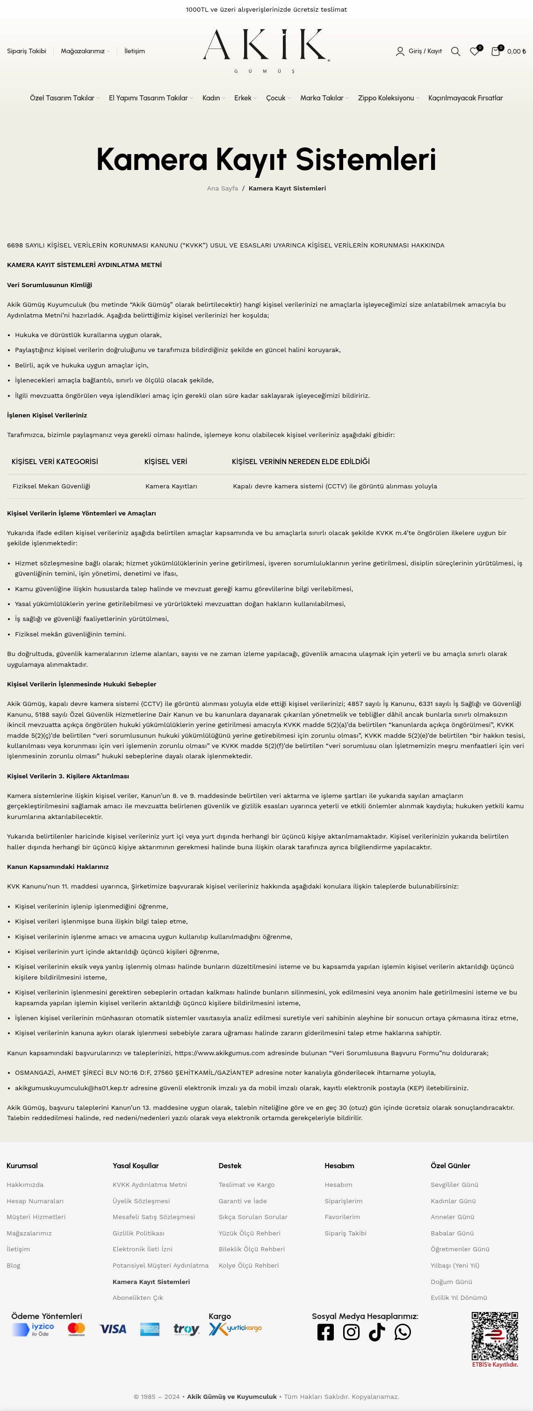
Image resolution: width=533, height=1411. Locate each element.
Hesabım (339, 1184)
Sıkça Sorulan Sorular (253, 1217)
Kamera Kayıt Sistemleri (151, 1281)
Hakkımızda (25, 1184)
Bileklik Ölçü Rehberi (252, 1249)
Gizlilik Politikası (139, 1233)
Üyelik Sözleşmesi (141, 1201)
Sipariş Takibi (346, 1233)
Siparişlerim (344, 1201)
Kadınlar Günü (453, 1201)
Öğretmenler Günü (460, 1249)
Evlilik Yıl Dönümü (459, 1297)
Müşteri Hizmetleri (36, 1217)
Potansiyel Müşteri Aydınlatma (161, 1265)
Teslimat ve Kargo (247, 1184)
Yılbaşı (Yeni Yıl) (455, 1265)
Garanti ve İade (243, 1201)
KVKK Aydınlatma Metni (150, 1184)
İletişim (18, 1249)
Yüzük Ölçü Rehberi (250, 1233)
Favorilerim (342, 1217)
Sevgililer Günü (454, 1184)
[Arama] (456, 51)
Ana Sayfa (222, 188)
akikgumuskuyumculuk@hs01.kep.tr (71, 1088)
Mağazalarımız (29, 1233)
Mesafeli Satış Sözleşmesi (154, 1217)
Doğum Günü (451, 1281)
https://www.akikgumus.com (220, 1053)
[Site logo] (266, 51)
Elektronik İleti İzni (143, 1249)
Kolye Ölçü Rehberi (249, 1265)
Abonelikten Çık (138, 1297)
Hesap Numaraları (35, 1201)
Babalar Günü (452, 1233)
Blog (13, 1265)
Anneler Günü (452, 1217)
